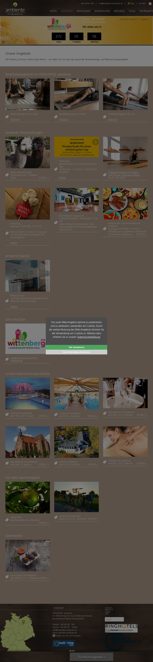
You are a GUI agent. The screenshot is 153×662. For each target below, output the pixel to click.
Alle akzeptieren (76, 347)
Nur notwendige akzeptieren (76, 352)
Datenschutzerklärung (88, 336)
